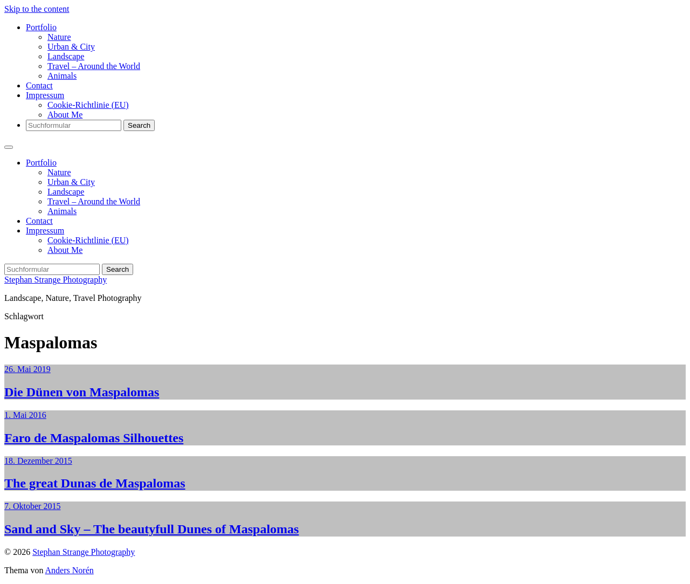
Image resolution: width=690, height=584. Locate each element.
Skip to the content (36, 8)
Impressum (45, 95)
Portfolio (41, 27)
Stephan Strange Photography (55, 279)
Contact (39, 85)
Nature (59, 37)
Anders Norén (69, 570)
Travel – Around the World (93, 66)
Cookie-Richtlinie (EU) (88, 104)
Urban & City (71, 46)
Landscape (65, 56)
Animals (62, 75)
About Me (64, 114)
